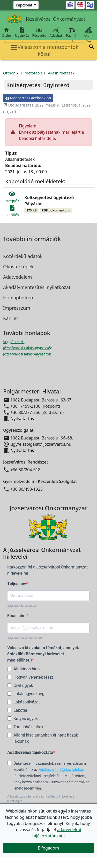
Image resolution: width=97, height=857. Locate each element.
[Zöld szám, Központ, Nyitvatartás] (26, 5)
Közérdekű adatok (22, 256)
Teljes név (16, 583)
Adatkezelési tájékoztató (30, 752)
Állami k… (88, 35)
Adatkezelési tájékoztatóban (61, 770)
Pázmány (72, 35)
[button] (91, 47)
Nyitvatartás (22, 418)
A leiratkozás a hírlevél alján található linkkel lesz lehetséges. (40, 799)
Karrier (10, 318)
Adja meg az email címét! (24, 638)
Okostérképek (18, 266)
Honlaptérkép (18, 297)
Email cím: (17, 615)
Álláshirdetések (61, 73)
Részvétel (39, 35)
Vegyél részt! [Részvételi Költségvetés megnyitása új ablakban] (13, 341)
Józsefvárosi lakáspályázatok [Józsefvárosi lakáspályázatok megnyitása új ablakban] (27, 354)
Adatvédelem (17, 277)
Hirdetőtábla (32, 73)
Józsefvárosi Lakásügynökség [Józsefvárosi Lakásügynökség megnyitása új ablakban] (27, 347)
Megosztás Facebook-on (28, 97)
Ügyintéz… (22, 35)
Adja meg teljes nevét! (22, 606)
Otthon (6, 35)
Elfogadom (48, 848)
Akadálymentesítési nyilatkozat (36, 287)
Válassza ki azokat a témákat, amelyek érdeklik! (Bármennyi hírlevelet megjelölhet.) (43, 654)
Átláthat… (55, 35)
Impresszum (16, 308)
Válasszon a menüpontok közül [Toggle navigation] (44, 50)
